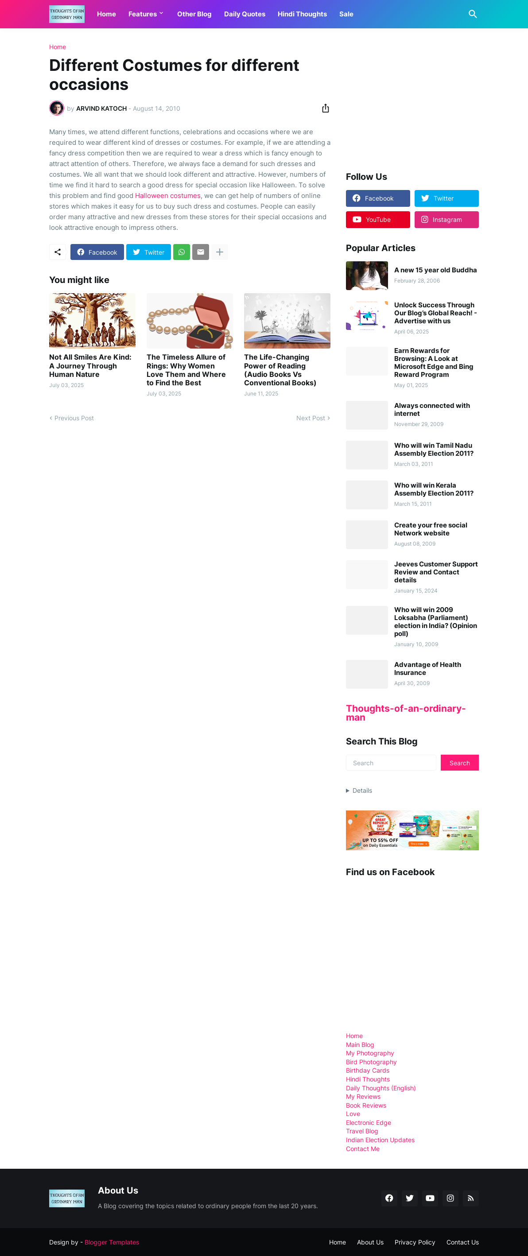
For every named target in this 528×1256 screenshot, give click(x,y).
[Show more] (219, 252)
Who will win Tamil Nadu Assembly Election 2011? (434, 449)
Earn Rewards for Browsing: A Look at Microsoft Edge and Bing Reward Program (434, 363)
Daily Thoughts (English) (381, 1088)
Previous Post (74, 418)
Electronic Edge (368, 1122)
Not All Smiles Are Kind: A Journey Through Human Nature (90, 365)
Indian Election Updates (380, 1140)
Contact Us (462, 1242)
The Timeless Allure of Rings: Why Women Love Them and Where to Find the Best (186, 370)
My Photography (370, 1053)
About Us (370, 1242)
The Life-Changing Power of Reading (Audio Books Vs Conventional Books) (280, 370)
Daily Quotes (244, 14)
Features (142, 14)
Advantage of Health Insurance (427, 669)
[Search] (471, 14)
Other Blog (194, 14)
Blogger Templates (112, 1242)
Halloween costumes (168, 195)
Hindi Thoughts (302, 14)
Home (106, 14)
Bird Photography (371, 1062)
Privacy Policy (415, 1242)
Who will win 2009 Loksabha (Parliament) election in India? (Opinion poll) (435, 622)
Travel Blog (362, 1131)
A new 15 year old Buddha (435, 270)
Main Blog (360, 1044)
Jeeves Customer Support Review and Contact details (436, 572)
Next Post (310, 418)
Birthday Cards (367, 1070)
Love (353, 1113)
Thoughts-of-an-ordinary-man (406, 713)
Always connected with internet (432, 410)
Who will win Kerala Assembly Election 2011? (434, 489)
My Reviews (363, 1096)
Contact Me (363, 1148)
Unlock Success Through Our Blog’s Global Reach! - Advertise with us (435, 313)
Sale (346, 14)
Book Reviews (366, 1105)
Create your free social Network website (430, 529)
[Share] (322, 108)
